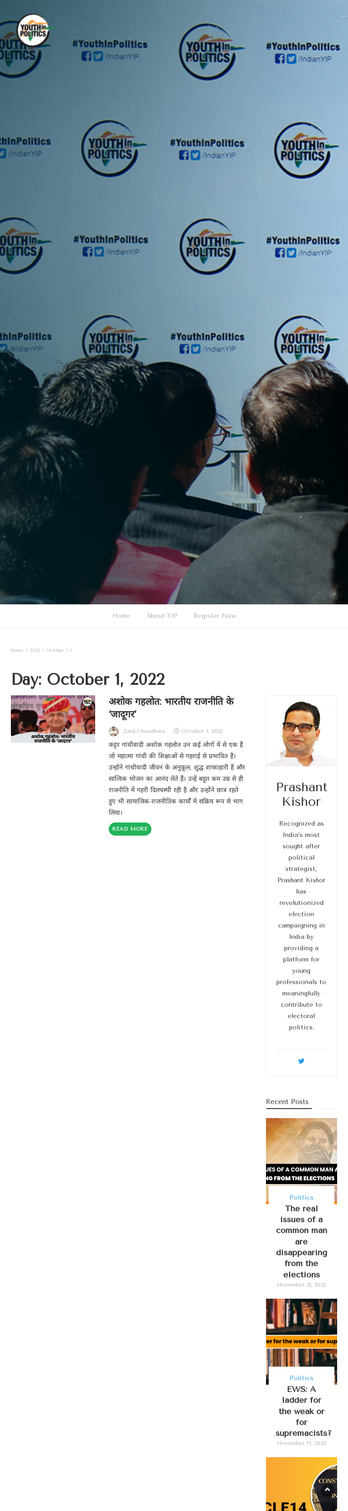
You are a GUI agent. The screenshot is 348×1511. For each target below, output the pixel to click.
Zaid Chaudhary (144, 731)
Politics (302, 1197)
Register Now (214, 616)
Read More (130, 829)
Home (121, 616)
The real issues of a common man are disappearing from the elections (301, 1242)
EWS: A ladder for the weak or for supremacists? (304, 1411)
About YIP (162, 616)
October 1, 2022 (201, 731)
